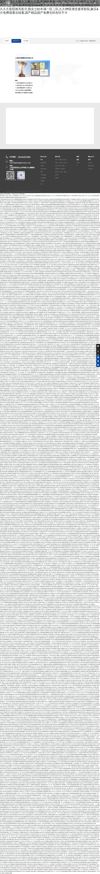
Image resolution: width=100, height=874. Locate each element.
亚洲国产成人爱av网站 (55, 579)
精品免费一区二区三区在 (10, 388)
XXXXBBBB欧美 (73, 220)
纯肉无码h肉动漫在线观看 (32, 347)
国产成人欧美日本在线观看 (19, 537)
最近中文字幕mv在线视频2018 (23, 358)
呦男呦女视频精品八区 (15, 277)
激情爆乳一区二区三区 (23, 586)
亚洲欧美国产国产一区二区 (29, 326)
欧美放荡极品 (65, 347)
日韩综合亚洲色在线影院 (32, 268)
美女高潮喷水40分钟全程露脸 (83, 620)
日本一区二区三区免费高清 (59, 323)
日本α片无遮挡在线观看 (24, 323)
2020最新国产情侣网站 (16, 461)
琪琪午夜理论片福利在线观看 (57, 351)
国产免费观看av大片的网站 (91, 266)
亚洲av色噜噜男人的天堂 (77, 316)
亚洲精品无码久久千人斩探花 (14, 399)
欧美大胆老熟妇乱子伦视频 (68, 270)
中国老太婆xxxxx (18, 351)
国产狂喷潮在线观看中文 (52, 312)
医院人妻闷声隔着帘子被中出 (35, 301)
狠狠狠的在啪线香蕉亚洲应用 (81, 321)
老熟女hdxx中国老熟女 (42, 634)
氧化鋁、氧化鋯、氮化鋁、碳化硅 (61, 173)
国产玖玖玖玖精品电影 (50, 765)
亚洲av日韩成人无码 (33, 454)
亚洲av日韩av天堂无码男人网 (83, 257)
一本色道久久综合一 (46, 795)
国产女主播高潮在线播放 (92, 439)
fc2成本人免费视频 (93, 351)
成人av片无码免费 (4, 273)
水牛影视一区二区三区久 (25, 650)
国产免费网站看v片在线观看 (35, 372)
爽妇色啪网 (65, 738)
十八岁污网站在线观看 (80, 222)
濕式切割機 (43, 177)
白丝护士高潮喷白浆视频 (85, 848)
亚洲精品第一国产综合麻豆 (32, 498)
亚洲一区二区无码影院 (80, 218)
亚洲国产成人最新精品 (32, 239)
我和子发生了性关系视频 (86, 337)
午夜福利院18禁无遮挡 (94, 790)
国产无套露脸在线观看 (91, 218)
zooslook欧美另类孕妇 (27, 669)
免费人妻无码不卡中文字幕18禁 (28, 392)
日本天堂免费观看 (24, 846)
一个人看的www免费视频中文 (71, 379)
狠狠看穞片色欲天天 (24, 202)
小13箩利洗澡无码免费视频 (85, 386)
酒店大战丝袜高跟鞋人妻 (39, 316)
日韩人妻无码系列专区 (10, 289)
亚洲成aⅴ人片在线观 (51, 657)
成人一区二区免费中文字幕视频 (85, 239)
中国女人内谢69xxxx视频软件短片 (66, 252)
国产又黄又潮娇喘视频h (30, 393)
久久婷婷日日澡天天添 (56, 277)
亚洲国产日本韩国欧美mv (33, 692)
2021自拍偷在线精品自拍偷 (73, 259)
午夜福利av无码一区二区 (89, 395)
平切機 (42, 165)
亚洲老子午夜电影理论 (12, 340)
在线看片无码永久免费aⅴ (62, 411)
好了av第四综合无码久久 (89, 316)
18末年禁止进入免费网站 (69, 310)
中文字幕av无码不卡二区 (50, 496)
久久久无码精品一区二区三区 (26, 337)
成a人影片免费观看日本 (39, 312)
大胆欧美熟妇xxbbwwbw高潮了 (47, 508)
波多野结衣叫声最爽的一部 (65, 362)
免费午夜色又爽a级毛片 (89, 676)
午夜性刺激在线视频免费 (29, 363)
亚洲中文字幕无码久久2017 (26, 264)
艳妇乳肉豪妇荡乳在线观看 (75, 340)
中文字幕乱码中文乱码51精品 (18, 376)
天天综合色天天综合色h (5, 445)
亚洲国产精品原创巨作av (89, 317)
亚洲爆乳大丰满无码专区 (27, 547)
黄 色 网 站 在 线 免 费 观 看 (54, 319)
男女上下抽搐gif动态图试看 (47, 600)
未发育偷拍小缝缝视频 (49, 611)
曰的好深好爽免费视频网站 (86, 370)
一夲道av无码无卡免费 (69, 238)
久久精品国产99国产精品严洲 (54, 439)
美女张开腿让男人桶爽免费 (66, 264)
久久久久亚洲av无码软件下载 (72, 630)
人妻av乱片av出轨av (26, 362)
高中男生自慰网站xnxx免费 (81, 351)
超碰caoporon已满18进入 (60, 342)
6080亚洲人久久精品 (31, 517)
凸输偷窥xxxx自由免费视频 (92, 261)
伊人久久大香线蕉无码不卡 (6, 763)
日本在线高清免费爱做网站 (23, 427)
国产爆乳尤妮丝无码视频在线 (15, 363)
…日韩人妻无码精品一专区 (12, 629)
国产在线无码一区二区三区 (6, 286)
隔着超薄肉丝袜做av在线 (8, 655)
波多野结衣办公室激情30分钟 (40, 531)
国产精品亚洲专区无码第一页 (30, 703)
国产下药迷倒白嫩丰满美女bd (54, 305)
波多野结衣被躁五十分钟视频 (72, 234)
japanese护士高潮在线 (22, 377)
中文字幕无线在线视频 (78, 395)
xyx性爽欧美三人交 (87, 538)
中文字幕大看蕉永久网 (80, 406)
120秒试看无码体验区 (48, 503)
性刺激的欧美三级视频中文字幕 (45, 671)
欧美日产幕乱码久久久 (90, 393)
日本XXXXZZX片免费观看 (68, 676)
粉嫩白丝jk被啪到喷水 (13, 337)
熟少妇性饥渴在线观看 (83, 379)
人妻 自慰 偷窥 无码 (79, 393)
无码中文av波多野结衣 (62, 735)
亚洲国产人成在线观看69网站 (69, 231)
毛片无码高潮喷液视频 (87, 335)
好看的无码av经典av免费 (19, 209)
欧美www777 (35, 381)
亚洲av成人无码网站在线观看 (58, 381)
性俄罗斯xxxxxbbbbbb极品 (25, 698)
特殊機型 (42, 181)
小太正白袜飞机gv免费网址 (32, 843)
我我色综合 (10, 271)
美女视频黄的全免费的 (79, 268)
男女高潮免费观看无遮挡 (41, 209)
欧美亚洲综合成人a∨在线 (9, 356)
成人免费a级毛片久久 (71, 323)
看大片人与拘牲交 (67, 266)
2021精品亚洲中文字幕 (21, 583)
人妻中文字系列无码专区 (67, 353)
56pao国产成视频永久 (55, 236)
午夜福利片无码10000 (32, 215)
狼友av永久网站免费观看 (16, 466)
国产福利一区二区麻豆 (68, 413)
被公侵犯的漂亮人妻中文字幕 (66, 485)
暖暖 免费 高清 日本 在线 (88, 330)
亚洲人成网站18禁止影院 (9, 296)
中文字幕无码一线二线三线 (86, 227)
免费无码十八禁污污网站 (62, 243)
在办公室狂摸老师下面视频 (72, 602)
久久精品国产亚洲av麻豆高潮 (81, 319)
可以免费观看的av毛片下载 (26, 545)
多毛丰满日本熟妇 (36, 745)
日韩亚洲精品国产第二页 (73, 278)
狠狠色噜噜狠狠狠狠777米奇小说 (73, 399)
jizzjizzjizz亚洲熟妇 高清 (61, 434)
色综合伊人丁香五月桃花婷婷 (82, 678)
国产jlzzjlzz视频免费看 (61, 475)
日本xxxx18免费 (27, 333)
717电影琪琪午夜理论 (70, 224)
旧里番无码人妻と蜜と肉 (38, 248)
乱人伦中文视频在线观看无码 (39, 521)
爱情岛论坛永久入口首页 (26, 248)
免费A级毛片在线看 (52, 328)
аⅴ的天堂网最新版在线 (19, 201)
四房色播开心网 (45, 310)
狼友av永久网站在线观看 (87, 397)
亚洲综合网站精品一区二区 (20, 563)
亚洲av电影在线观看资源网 (25, 317)
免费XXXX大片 (22, 705)
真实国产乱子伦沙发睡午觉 (54, 231)
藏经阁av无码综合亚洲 (34, 293)
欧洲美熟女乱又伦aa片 (73, 675)
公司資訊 (78, 164)
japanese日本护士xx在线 (59, 217)
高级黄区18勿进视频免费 (77, 599)
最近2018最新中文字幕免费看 (53, 317)
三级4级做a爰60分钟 (51, 280)
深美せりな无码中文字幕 (93, 271)
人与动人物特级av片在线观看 (8, 549)
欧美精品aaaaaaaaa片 (47, 254)
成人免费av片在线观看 (12, 294)
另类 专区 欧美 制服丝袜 (56, 266)
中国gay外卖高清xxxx (59, 224)
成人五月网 (90, 425)
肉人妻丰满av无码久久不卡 (11, 586)
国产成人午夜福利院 (13, 241)
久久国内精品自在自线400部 (49, 234)
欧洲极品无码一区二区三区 (73, 475)
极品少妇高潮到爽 (54, 606)
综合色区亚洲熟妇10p (88, 577)
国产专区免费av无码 (63, 404)
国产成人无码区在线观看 (67, 439)
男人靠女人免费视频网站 (8, 215)
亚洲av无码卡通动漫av (50, 273)
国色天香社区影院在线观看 (91, 407)
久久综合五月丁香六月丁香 (46, 293)
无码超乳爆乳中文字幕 (51, 243)
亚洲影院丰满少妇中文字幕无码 (11, 521)
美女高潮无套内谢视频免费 (48, 418)
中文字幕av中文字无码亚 (48, 402)
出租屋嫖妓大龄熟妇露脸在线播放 (38, 680)
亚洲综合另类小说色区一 (29, 572)
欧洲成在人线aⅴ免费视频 (10, 245)
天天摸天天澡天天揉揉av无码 (93, 613)
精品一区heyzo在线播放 (94, 324)
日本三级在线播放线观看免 (39, 415)
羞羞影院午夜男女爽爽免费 (76, 443)
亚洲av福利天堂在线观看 (55, 282)
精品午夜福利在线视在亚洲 (54, 213)
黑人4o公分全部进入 (89, 385)
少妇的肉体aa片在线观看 (94, 362)
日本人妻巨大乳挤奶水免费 (18, 266)
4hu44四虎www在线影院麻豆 (71, 206)
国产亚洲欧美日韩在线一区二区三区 (76, 254)
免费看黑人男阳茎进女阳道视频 (11, 491)
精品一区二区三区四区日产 (38, 317)
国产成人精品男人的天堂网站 (78, 432)
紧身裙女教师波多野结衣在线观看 (24, 489)
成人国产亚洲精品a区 (84, 206)
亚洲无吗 (55, 252)
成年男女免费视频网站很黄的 (93, 222)
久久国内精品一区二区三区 (64, 328)
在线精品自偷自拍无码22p (10, 597)
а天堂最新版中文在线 (70, 706)
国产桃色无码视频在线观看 (67, 213)
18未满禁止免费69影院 (56, 586)
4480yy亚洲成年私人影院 (57, 255)
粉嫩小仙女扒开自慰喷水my (60, 278)
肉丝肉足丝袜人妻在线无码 (82, 298)
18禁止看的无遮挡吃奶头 (48, 247)
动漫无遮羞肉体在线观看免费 (44, 715)
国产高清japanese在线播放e (30, 222)
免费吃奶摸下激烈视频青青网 (56, 370)
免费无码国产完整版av (45, 266)
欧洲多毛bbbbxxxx (52, 241)
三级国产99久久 (6, 643)
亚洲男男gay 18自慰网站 (85, 347)
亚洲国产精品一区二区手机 (6, 284)
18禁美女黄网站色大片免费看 (16, 229)
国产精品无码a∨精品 (77, 545)
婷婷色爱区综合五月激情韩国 (69, 731)
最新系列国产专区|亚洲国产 (13, 248)
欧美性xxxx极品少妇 (26, 395)
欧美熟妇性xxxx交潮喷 (74, 308)
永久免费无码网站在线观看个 (22, 234)
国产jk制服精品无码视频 (93, 204)
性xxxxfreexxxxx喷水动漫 (24, 204)
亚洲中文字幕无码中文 (53, 469)
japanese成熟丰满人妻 (5, 744)
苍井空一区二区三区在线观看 (37, 754)
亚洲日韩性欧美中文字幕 (28, 452)
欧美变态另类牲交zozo (9, 503)
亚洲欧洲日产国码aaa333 (59, 432)
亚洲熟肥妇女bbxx (95, 455)
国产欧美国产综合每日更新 (58, 409)
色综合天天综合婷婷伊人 (59, 772)
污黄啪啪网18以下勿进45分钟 (37, 259)
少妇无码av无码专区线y (33, 286)
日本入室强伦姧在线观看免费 (59, 365)
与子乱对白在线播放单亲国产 (43, 413)
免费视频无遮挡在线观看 (84, 294)
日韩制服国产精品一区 (15, 339)
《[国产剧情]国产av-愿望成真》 (7, 528)
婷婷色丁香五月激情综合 (42, 213)
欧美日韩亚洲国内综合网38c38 (15, 572)
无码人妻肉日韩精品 (28, 415)
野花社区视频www (55, 717)
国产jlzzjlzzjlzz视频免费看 (69, 466)
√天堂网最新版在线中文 (56, 549)
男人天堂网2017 (48, 712)
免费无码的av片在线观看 (51, 491)
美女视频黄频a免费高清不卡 (19, 726)
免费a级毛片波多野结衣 (43, 574)
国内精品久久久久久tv (14, 545)
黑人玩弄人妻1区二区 (38, 712)
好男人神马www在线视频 (15, 547)
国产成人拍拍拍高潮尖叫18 (16, 257)
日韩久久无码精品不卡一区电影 (36, 202)
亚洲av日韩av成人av (47, 482)
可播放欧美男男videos (40, 208)
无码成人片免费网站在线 (18, 485)
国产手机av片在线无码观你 (41, 303)
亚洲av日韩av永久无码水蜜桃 (64, 572)
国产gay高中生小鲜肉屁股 (88, 462)
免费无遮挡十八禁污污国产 (80, 558)
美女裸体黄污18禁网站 (39, 243)
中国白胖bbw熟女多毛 (77, 568)
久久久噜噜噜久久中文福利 (61, 581)
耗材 (41, 184)
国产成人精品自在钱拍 (69, 204)
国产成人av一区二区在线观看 (8, 354)
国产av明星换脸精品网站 (24, 374)
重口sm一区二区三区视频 (37, 374)
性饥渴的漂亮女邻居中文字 (82, 284)
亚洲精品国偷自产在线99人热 (69, 473)
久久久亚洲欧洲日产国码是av (16, 499)
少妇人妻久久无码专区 (20, 296)
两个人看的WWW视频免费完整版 (54, 662)
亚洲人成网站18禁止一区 (20, 324)
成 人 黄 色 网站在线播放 (82, 231)
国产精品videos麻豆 (67, 271)
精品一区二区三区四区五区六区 (56, 790)
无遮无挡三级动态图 (5, 618)
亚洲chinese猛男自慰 (66, 358)
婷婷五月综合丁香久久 (76, 208)
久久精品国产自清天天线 (18, 607)
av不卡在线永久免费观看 (91, 275)
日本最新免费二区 (85, 591)
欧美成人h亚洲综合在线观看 (41, 201)
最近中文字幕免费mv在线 (87, 683)
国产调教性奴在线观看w (81, 286)
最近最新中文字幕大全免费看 (55, 431)
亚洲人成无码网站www (5, 206)
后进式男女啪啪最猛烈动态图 (27, 303)
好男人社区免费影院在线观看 (75, 590)
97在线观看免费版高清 (19, 507)
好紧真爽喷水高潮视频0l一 (84, 287)
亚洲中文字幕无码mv (56, 533)
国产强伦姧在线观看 (76, 293)
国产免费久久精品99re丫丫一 (86, 452)
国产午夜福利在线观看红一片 (64, 616)
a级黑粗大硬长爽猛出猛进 (33, 289)
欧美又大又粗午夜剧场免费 (37, 496)
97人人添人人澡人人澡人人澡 (13, 247)
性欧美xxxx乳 (70, 374)
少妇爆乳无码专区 (52, 392)
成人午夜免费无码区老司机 (40, 353)
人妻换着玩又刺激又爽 (85, 312)
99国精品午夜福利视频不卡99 (18, 498)
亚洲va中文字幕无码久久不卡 (90, 390)
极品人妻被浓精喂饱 (70, 217)
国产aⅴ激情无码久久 (49, 344)
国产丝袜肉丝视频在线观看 (74, 326)
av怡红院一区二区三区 (21, 354)
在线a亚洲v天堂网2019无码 (76, 530)
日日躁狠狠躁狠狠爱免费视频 (67, 420)
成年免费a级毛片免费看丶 (80, 291)
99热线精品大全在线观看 (91, 660)
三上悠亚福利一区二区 (73, 576)
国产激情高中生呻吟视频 (56, 271)
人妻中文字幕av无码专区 (62, 248)
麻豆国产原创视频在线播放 (27, 277)
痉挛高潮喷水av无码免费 (52, 208)
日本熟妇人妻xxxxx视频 (14, 275)
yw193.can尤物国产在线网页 (31, 533)
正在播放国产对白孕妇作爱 (78, 266)
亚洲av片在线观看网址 (17, 326)
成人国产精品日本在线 (36, 418)
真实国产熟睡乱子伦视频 (18, 208)
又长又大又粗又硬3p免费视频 (9, 590)
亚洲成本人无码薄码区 (56, 864)
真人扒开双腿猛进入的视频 (62, 273)
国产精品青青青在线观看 (77, 317)
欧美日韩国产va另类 (45, 377)
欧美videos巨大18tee (71, 427)
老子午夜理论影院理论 (43, 370)
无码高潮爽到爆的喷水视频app (61, 457)
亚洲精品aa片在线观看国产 (79, 353)
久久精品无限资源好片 (44, 692)
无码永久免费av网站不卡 (36, 300)
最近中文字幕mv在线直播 (29, 568)
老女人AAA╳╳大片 (29, 201)
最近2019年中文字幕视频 (32, 296)
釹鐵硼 (56, 177)
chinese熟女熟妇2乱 (30, 507)
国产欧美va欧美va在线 (41, 211)
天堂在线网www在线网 (69, 286)
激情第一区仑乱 (46, 597)
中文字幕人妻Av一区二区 (68, 268)
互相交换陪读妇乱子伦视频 (42, 393)
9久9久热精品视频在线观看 (89, 307)
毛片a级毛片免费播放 (10, 236)
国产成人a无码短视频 (18, 222)
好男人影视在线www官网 (19, 268)
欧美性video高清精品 (22, 736)
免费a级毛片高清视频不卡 (28, 662)
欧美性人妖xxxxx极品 (14, 425)
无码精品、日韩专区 (92, 236)
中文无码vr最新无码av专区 (65, 812)
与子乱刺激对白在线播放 (80, 303)
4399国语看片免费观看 (60, 247)
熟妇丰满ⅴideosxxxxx (5, 262)
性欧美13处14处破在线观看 (59, 333)
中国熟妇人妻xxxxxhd (93, 756)
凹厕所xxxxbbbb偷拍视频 (46, 204)
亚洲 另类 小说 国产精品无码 (79, 515)
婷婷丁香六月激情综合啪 (72, 333)
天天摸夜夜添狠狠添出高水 (49, 411)
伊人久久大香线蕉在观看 (11, 754)
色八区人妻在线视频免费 (54, 367)
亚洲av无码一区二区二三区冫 (48, 245)
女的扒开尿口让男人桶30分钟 (45, 468)
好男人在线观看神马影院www (75, 411)
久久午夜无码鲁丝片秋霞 (31, 627)
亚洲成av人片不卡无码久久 (29, 450)
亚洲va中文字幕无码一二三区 (9, 254)
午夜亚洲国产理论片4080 (23, 259)
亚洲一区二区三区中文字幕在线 (22, 772)
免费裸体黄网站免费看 (58, 204)
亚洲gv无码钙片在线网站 (43, 238)
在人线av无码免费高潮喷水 (79, 331)
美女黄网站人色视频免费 (35, 576)
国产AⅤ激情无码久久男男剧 (85, 560)
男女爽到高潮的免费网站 (44, 239)
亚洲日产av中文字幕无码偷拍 (35, 349)
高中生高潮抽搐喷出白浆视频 (42, 282)
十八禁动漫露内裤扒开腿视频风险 (89, 418)
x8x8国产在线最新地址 (5, 224)
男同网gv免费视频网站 (90, 241)
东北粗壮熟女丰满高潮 (76, 544)
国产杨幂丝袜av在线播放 (50, 250)
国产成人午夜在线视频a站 (46, 289)
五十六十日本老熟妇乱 (16, 441)
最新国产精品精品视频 (18, 284)
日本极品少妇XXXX (21, 597)
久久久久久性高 (14, 721)
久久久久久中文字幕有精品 (76, 450)
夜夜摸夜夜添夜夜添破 (74, 243)
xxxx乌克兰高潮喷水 (27, 220)
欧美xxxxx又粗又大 (4, 231)
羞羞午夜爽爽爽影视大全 (70, 284)
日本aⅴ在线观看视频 (18, 243)
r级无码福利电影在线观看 (20, 579)
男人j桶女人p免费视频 (13, 232)
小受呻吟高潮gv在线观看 (43, 450)
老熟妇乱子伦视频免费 (42, 420)
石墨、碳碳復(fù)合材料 (60, 159)
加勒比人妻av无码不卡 (87, 760)
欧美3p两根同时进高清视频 (11, 556)
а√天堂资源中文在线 (30, 208)
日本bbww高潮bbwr (82, 508)
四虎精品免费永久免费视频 (63, 250)
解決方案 (57, 156)
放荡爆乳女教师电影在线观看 (81, 507)
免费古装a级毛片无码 (62, 280)
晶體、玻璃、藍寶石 (60, 165)
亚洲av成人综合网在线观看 (19, 239)
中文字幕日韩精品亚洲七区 (81, 324)
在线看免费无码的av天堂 (64, 314)
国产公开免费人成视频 (28, 243)
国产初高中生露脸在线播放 (87, 669)
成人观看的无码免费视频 (25, 232)
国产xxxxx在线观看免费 (87, 293)
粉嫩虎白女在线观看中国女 (26, 316)
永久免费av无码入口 (61, 259)
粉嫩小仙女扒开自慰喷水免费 (88, 262)
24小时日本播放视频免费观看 (25, 406)
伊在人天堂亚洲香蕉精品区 (16, 238)
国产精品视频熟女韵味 (82, 220)
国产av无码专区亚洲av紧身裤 (54, 478)
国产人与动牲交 (36, 217)
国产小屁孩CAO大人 (11, 372)
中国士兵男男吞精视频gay (92, 637)
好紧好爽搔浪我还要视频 (44, 385)
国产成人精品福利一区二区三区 (69, 201)
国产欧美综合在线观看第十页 (8, 369)
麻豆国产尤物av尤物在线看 (73, 337)
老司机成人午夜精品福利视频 (81, 252)
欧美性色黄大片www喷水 (70, 744)
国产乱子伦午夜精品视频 (56, 296)
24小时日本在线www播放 (92, 238)
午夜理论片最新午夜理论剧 (43, 257)
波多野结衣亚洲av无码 (36, 333)
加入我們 (25, 41)
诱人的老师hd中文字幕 (63, 220)
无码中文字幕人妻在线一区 (13, 264)
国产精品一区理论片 (47, 561)
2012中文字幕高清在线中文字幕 (87, 215)
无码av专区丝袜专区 (41, 308)
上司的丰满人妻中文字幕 (17, 703)
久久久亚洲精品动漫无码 (71, 377)
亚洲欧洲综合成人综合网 (74, 524)
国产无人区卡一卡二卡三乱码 (34, 310)
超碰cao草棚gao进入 (34, 586)
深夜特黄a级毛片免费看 (46, 252)
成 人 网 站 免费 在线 (59, 227)
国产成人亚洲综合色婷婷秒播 (41, 231)
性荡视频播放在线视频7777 (11, 374)
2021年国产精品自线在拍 (72, 294)
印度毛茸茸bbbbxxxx (80, 261)
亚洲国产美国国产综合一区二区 (62, 300)
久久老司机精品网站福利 (24, 300)
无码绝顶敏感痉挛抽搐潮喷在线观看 (47, 857)
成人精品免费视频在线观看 (30, 715)
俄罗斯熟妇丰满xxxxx (69, 218)
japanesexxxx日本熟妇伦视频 (73, 418)
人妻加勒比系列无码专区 (9, 252)
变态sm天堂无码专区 (38, 443)
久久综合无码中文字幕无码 (17, 385)
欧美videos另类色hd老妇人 (31, 432)
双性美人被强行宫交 (92, 286)
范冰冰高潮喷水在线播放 (10, 788)
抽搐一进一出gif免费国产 (41, 328)
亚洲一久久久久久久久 (12, 331)
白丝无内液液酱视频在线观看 (48, 434)
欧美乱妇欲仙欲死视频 (36, 247)
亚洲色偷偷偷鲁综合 (23, 630)
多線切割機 (43, 162)
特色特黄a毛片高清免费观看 (22, 245)
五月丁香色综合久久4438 (68, 494)
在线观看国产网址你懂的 (93, 692)
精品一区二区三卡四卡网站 (38, 275)
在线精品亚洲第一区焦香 (32, 324)
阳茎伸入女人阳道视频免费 (30, 370)
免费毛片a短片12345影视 (19, 225)
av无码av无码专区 (65, 450)
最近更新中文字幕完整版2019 (40, 747)
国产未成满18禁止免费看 (51, 335)
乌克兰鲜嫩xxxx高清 (30, 209)
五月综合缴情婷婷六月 (59, 399)
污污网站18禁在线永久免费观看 (50, 397)
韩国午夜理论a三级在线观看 (41, 363)
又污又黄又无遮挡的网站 (58, 560)
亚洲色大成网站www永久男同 (82, 501)
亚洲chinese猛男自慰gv (32, 563)
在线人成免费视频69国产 (67, 236)
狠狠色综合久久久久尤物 (45, 225)
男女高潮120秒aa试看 (12, 434)
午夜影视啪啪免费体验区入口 (18, 206)
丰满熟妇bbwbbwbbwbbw (26, 577)
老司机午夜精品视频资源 (23, 416)
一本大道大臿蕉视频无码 (48, 535)
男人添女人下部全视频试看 (32, 236)
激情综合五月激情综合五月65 (85, 512)
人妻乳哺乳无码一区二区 (31, 206)
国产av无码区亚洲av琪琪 (14, 303)
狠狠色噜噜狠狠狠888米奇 (72, 623)
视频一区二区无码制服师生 (15, 273)
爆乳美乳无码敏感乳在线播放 (55, 201)
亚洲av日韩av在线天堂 (30, 485)
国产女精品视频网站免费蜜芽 (85, 201)
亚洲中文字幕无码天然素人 (10, 611)
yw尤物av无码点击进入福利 (55, 310)
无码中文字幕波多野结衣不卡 (16, 367)
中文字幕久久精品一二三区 (81, 305)
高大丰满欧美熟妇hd (39, 330)
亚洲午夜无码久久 (60, 234)
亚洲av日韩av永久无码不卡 (16, 231)
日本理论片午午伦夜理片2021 (33, 227)
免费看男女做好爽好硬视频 (23, 561)
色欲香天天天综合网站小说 (45, 476)
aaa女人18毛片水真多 (62, 335)
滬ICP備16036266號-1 (35, 191)
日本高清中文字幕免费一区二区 (45, 298)
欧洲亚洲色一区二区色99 (55, 307)
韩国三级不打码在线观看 (45, 286)
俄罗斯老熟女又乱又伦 (92, 740)
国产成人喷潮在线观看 (45, 354)
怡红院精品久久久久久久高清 (77, 407)
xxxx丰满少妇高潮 (91, 289)
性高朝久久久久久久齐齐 (57, 286)
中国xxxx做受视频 (16, 660)
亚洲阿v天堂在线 (64, 487)
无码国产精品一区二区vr (53, 209)
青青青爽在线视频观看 (5, 385)
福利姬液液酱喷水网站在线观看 (54, 466)
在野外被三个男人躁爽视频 (37, 335)
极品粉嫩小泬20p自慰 (80, 310)
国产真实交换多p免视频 (84, 344)
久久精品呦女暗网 (68, 395)
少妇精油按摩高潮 (7, 218)
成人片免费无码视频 (89, 415)
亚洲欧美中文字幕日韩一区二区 (51, 591)
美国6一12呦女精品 (94, 346)
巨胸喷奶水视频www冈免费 (23, 254)
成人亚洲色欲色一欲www (84, 641)
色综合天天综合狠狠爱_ (7, 222)
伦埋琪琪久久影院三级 (81, 199)
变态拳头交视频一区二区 (66, 367)
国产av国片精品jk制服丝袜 (29, 308)
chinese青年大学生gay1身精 (22, 252)
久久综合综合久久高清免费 (86, 259)
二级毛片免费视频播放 (13, 317)
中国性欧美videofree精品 (75, 273)
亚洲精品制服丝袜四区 (7, 255)
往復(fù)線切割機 (43, 170)
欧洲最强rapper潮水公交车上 (38, 270)
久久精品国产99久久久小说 (87, 528)
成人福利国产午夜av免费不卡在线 (56, 261)
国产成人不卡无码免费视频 (17, 224)
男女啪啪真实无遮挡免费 (39, 264)
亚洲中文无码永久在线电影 (9, 613)
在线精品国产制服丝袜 (51, 691)
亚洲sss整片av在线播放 (44, 501)
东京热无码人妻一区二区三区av (73, 262)
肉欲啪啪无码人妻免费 (54, 637)
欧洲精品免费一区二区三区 (46, 551)
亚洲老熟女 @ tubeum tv (50, 259)
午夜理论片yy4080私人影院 (89, 301)
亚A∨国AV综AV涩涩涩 (70, 666)
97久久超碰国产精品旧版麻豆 (56, 238)
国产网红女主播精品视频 (17, 270)
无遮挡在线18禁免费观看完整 (56, 199)
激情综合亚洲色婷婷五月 (84, 225)
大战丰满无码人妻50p (77, 390)
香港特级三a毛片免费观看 (35, 331)
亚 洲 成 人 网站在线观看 (80, 664)
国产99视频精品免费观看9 (29, 291)
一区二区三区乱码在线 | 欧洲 (52, 264)
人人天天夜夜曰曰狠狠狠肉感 (51, 339)
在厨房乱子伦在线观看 (28, 231)
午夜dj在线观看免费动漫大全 (63, 622)
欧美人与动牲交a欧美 (12, 514)
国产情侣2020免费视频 (36, 254)
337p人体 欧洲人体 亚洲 (5, 864)
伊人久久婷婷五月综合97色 (76, 250)
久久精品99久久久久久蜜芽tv (36, 828)
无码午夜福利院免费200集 (22, 613)
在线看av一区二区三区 (43, 307)
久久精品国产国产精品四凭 (23, 680)
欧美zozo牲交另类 (73, 798)
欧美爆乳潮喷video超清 (47, 262)
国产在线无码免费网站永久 (51, 220)
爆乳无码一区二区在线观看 (11, 526)
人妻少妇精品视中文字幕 (63, 577)
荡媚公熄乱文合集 (6, 461)
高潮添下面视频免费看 (17, 218)
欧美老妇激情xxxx (74, 499)
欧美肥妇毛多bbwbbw (12, 406)
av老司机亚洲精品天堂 (26, 275)
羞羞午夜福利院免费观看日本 (81, 413)
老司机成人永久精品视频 (65, 521)
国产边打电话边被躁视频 (6, 821)
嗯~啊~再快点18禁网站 (76, 339)
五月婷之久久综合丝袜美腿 (16, 333)
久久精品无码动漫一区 (41, 839)
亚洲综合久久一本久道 (49, 340)
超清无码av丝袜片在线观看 (25, 280)
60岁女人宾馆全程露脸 (73, 487)
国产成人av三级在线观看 (88, 565)
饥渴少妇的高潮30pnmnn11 (45, 379)
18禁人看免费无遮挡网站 (72, 754)
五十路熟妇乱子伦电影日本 (80, 540)
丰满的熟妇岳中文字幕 (5, 270)
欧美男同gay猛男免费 (67, 653)
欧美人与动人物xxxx (27, 217)
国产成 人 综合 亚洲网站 (23, 294)
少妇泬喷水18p (17, 834)
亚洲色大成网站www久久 (93, 264)
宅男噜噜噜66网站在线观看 (80, 209)
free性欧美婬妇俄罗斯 (29, 330)
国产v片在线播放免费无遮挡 (77, 531)
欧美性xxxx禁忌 (67, 293)
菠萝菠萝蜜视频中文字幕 (83, 377)
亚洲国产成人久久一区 (63, 312)
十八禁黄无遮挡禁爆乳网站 (35, 234)
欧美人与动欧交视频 (37, 342)
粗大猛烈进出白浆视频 (93, 682)
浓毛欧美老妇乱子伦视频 (69, 393)
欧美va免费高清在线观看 (21, 215)
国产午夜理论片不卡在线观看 (73, 247)
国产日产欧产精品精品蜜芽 (59, 289)
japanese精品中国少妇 (89, 213)
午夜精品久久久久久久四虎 (45, 512)
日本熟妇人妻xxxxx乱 (11, 416)
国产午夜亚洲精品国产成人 (57, 284)
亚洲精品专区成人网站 (42, 392)
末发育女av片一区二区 (62, 514)
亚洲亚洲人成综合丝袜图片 (60, 416)
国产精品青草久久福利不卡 (68, 277)
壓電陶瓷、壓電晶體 (60, 168)
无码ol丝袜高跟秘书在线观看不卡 (69, 445)
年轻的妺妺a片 (18, 733)
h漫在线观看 (61, 547)
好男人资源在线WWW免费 (71, 745)
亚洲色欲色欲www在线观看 (78, 275)
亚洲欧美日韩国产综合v (56, 354)
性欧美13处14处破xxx (43, 199)
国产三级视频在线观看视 (8, 234)
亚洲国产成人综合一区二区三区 (71, 227)
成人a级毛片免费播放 (37, 397)
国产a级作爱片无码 (94, 591)
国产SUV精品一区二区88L (93, 209)
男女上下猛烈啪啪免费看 (80, 448)
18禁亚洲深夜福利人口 (61, 202)
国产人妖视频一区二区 (7, 213)
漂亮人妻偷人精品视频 (62, 383)
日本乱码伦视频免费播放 (20, 227)
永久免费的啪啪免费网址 (18, 213)
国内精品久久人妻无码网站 (44, 356)
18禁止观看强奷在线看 (75, 360)
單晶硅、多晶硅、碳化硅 (61, 162)
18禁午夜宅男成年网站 (88, 422)
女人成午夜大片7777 (88, 514)
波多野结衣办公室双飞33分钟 (25, 250)
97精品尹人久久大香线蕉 (81, 204)
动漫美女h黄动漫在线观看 (24, 600)
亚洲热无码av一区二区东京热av (60, 254)
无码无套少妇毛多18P (81, 224)
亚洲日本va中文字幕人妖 (22, 482)
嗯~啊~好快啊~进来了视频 (84, 202)
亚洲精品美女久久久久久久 (78, 691)
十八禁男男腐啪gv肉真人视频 (11, 204)
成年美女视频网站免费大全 (8, 344)
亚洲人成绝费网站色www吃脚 (56, 363)
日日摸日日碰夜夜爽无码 (76, 422)
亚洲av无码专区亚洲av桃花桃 (88, 247)
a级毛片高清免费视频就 (65, 330)
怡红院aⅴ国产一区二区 (17, 211)
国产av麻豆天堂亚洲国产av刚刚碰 (13, 492)
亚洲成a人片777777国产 (16, 220)
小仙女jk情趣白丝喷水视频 (60, 372)
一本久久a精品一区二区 (22, 372)
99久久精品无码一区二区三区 (28, 660)
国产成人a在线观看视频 (44, 321)
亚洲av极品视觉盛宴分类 (63, 287)
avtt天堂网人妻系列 (22, 278)
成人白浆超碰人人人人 (32, 809)
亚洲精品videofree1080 (81, 211)
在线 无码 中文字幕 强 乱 (76, 232)
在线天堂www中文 (66, 385)
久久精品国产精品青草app (10, 622)
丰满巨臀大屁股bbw (35, 204)
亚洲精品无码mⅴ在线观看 (56, 731)
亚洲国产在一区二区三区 (67, 862)
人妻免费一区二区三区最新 (32, 225)
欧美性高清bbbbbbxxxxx (66, 825)
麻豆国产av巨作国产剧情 (88, 314)
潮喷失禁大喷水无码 (55, 222)
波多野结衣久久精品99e (14, 312)
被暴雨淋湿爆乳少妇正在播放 (77, 241)
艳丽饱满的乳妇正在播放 (15, 395)
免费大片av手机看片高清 (7, 201)
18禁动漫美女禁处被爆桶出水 (69, 446)
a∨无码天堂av (85, 232)
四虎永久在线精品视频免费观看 (79, 362)
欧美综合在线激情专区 (15, 565)
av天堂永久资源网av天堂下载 (93, 282)
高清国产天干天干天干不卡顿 (52, 275)
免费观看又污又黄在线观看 (67, 229)
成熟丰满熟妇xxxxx (50, 553)
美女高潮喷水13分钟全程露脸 (68, 211)
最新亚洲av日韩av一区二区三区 (60, 480)
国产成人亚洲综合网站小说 (17, 643)
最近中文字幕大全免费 (22, 349)
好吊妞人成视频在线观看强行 (41, 229)
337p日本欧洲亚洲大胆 (53, 407)
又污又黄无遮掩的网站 (33, 369)
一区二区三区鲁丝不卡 (77, 358)
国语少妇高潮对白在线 (88, 461)
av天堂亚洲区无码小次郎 (93, 363)
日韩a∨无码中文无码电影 (58, 689)
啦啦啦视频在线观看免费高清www (19, 301)
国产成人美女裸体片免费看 (13, 316)
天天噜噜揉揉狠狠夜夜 (19, 501)
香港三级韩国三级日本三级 (49, 349)
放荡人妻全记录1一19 (53, 812)
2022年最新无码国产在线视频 (80, 271)
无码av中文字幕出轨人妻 (22, 542)
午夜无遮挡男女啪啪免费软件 (61, 402)
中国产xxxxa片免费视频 (12, 623)
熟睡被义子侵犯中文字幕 (44, 218)
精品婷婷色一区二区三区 (63, 308)
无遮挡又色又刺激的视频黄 (54, 229)
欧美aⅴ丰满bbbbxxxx (7, 775)
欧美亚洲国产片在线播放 (69, 199)
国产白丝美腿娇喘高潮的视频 (91, 646)
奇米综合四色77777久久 (37, 802)
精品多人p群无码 (30, 353)
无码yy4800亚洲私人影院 (25, 423)
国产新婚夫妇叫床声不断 (18, 370)
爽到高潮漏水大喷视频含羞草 (92, 388)
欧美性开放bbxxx (50, 399)
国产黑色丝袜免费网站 (45, 284)
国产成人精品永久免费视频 (14, 392)
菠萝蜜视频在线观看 (75, 397)
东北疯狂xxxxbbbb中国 (10, 475)
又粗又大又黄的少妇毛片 (6, 211)
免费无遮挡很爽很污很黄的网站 (31, 284)
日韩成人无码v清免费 (20, 446)
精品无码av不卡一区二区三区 (45, 432)
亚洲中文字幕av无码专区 (79, 388)
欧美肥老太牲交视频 (70, 409)
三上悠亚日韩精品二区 (44, 236)
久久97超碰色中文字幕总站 (11, 300)
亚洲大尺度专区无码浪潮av (80, 634)
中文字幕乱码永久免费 (86, 429)
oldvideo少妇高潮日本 (5, 330)
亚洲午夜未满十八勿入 (90, 420)
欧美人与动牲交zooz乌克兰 (19, 431)
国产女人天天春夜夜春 (85, 243)
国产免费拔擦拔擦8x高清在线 (19, 199)
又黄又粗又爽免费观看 (21, 400)
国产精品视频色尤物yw (82, 724)
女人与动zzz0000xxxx (30, 213)
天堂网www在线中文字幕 (62, 524)
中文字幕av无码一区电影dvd (80, 809)
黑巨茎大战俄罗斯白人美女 (28, 466)
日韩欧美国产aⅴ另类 (64, 733)
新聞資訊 (78, 158)
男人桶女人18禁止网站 (11, 259)
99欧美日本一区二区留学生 (29, 390)
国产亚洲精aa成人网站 (33, 549)
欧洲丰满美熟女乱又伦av (40, 441)
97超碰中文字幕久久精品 (86, 234)
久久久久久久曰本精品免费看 (15, 217)
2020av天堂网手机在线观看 (48, 576)
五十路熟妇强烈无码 (68, 255)
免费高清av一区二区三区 (69, 678)
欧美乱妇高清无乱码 (20, 236)
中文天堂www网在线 (37, 411)
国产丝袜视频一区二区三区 (22, 293)
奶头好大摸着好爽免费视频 (64, 544)
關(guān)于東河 (84, 40)
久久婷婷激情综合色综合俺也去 (39, 261)
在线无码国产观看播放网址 (56, 346)
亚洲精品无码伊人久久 (71, 729)
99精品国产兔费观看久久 (55, 515)
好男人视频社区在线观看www (89, 280)
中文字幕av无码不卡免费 (29, 211)
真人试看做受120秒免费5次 (86, 404)
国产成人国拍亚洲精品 (29, 487)
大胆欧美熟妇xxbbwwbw (6, 199)
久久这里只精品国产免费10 (65, 369)
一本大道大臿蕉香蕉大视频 (11, 701)
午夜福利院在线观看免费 (21, 262)
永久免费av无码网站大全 (12, 261)
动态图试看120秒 (76, 812)
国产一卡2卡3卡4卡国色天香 (38, 388)
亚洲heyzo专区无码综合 (73, 609)
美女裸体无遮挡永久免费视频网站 (40, 406)
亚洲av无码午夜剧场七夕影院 (48, 542)
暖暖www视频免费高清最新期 (67, 222)
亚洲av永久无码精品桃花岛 (47, 400)
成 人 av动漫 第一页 (57, 446)
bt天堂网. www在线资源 (17, 636)
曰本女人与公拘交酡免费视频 (48, 471)
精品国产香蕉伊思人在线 (64, 208)
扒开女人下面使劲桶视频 (43, 494)
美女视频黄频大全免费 (72, 202)
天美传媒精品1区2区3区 (32, 199)
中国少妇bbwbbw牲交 (42, 241)
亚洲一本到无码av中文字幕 (58, 215)
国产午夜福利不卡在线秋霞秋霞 (22, 641)
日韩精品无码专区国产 (7, 208)
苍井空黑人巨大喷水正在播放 (74, 280)
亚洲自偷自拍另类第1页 (85, 372)
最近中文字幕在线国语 (23, 241)
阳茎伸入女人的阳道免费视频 (30, 499)
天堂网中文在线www (45, 745)
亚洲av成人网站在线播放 (38, 220)
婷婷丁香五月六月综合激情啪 (78, 282)
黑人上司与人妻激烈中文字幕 (68, 307)
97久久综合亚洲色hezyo (17, 291)
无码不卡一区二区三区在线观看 (46, 224)
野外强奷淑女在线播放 (27, 443)
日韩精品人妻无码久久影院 (14, 462)
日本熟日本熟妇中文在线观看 (71, 225)
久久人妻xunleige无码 (69, 351)
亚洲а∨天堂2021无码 (51, 735)
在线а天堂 (13, 535)
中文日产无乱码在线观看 (72, 342)
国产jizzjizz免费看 (84, 308)
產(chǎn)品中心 (43, 158)
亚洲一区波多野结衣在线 (37, 232)
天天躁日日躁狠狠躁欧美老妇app (27, 637)
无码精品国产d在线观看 (44, 271)
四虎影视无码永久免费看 (9, 454)
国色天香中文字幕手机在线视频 (56, 206)
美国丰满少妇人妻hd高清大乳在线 (43, 277)
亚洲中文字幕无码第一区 (40, 404)
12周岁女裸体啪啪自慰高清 (14, 282)
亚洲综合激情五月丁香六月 (87, 618)
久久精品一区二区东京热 (27, 319)
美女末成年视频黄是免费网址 (68, 510)
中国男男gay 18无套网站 (47, 294)
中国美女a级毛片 (70, 503)
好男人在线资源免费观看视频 (25, 411)
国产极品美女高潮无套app (12, 280)
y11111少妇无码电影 (62, 761)
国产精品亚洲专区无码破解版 (31, 476)
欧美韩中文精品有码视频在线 (18, 429)
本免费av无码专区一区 (61, 565)
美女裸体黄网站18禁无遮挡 (59, 298)
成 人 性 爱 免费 (92, 231)
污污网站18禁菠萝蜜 (36, 650)
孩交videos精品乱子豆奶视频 (43, 606)
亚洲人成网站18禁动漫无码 (88, 839)
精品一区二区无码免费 (57, 505)
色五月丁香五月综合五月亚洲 (8, 469)
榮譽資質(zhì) (16, 41)
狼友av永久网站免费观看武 (88, 457)
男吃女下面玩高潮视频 (35, 427)
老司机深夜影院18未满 (51, 287)
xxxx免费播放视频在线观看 (73, 372)
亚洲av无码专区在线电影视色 (76, 248)
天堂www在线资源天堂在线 (67, 291)
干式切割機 (43, 174)
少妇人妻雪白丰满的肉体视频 (60, 671)
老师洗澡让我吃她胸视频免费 (8, 293)
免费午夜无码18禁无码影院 (88, 340)
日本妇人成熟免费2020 (48, 372)
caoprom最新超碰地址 (40, 287)
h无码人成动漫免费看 (80, 238)
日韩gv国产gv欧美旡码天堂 (57, 218)
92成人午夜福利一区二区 (71, 508)
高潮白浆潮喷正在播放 (85, 471)
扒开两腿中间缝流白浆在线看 (68, 305)
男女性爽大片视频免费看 (40, 305)
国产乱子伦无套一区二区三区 (57, 257)
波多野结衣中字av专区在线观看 (79, 369)
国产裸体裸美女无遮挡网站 (15, 305)
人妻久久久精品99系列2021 (82, 346)
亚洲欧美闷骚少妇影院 (84, 333)
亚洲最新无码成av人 (94, 284)
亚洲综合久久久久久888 (76, 300)
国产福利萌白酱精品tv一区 (89, 590)
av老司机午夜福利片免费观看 (73, 215)
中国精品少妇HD (73, 584)
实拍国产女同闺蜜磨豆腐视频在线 (41, 464)
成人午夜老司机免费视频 (9, 321)
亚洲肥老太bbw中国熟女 (71, 593)
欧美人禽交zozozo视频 (87, 399)
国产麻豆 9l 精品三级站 (54, 291)
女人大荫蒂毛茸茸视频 (74, 312)
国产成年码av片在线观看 (22, 454)
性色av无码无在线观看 (80, 217)
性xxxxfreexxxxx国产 (9, 351)
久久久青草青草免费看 (31, 717)
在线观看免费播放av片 (89, 423)
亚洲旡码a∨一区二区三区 (65, 339)
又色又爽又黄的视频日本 (49, 828)
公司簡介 (6, 41)
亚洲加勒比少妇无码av (76, 330)
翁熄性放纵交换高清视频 (43, 222)
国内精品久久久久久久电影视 (70, 699)
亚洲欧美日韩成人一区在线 (27, 282)
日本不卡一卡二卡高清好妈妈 (75, 335)
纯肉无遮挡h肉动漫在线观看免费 (89, 208)
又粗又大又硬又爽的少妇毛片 (43, 255)
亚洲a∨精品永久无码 (65, 407)
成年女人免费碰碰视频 (43, 206)
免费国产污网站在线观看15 (37, 362)
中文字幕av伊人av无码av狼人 (68, 478)
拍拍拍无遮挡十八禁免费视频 (62, 232)
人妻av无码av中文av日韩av (42, 291)
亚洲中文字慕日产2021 (7, 627)
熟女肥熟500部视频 (79, 213)
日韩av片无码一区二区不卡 (45, 386)
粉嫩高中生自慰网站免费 (13, 202)
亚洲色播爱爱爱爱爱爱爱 (91, 533)
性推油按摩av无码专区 (32, 468)
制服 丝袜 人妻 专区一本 (23, 340)
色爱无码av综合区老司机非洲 (29, 351)
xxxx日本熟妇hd (55, 777)
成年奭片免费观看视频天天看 (14, 452)
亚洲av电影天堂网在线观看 (79, 264)
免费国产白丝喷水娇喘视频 (56, 239)
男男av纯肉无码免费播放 (38, 250)
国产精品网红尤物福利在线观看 (73, 245)
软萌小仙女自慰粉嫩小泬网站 (24, 388)
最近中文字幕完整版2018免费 (34, 278)
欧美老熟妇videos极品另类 (75, 696)
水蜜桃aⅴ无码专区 (33, 321)
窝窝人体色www (37, 710)
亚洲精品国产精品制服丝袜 (10, 349)
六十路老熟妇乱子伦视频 (22, 508)
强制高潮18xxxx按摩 (8, 227)
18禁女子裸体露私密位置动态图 (40, 515)
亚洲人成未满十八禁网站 (31, 365)
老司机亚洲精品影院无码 (38, 524)
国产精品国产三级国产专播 (10, 561)
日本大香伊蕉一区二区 (69, 261)
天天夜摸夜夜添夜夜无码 (65, 275)
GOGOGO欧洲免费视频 (21, 289)
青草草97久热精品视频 (50, 202)
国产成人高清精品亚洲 (37, 591)
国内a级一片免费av (71, 298)
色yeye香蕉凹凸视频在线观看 (34, 262)
